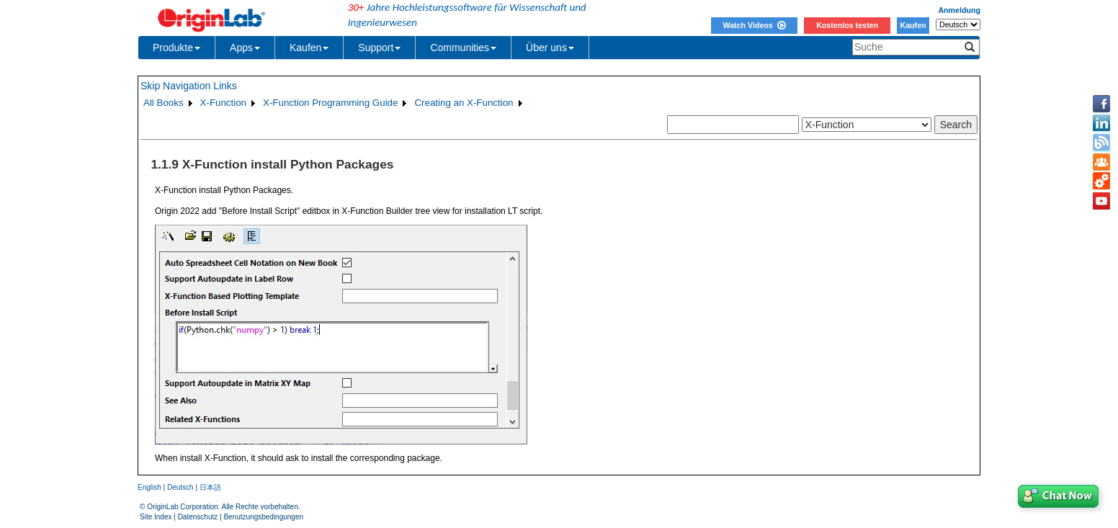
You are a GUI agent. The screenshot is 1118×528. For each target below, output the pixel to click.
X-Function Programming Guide (330, 102)
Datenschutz (198, 517)
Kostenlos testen (847, 25)
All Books (163, 102)
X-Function (223, 102)
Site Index (155, 517)
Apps (245, 47)
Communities (463, 47)
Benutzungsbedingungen (263, 517)
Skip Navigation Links (188, 85)
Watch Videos (754, 25)
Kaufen (913, 25)
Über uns (550, 47)
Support (379, 47)
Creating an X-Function (463, 102)
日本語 (210, 487)
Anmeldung (959, 10)
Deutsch (180, 487)
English (149, 487)
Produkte (176, 47)
